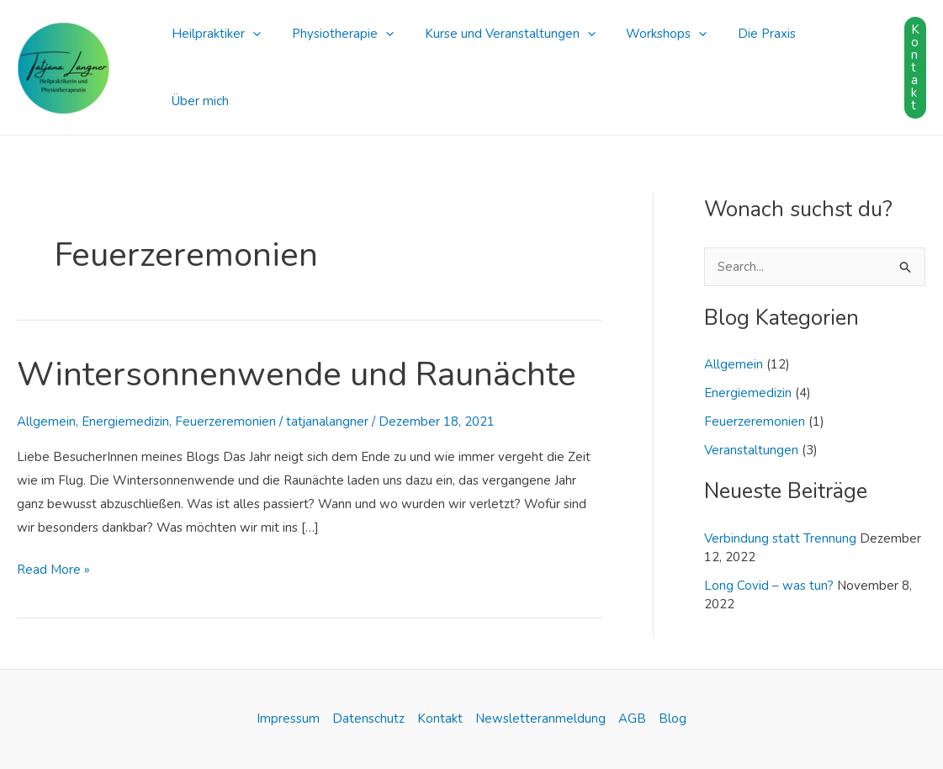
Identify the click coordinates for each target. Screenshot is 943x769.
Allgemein (46, 421)
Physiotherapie (334, 59)
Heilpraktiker (213, 59)
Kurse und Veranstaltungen (496, 59)
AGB (632, 718)
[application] (250, 59)
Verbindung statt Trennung (780, 538)
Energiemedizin (125, 421)
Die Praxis (742, 59)
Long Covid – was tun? (769, 585)
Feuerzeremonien (225, 421)
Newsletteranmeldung (540, 718)
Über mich (824, 59)
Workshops (647, 59)
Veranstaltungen (751, 450)
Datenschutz (368, 718)
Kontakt (440, 718)
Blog (672, 718)
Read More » (53, 568)
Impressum (288, 718)
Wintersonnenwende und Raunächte (296, 374)
